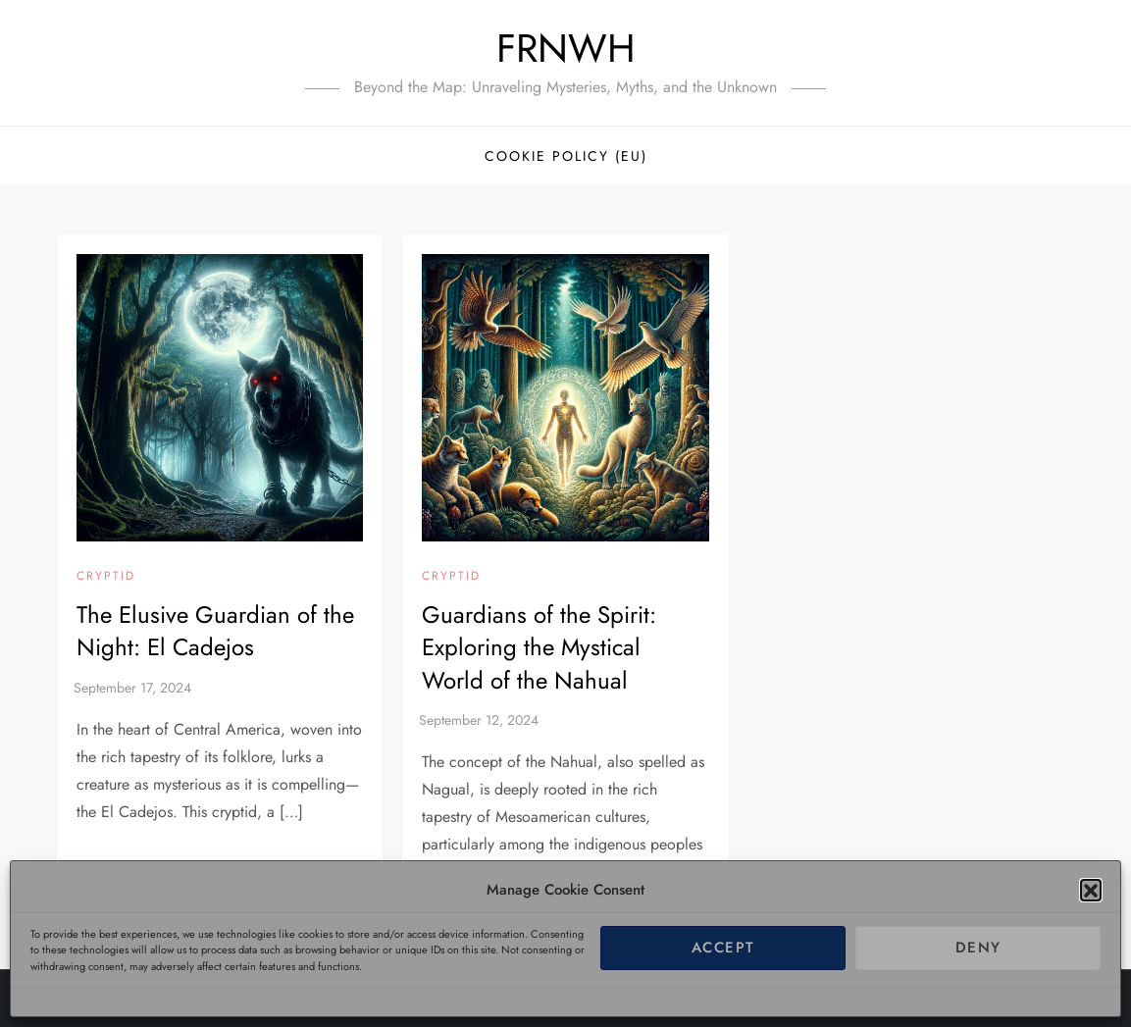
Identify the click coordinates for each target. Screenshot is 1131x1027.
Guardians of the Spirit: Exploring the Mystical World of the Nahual (539, 647)
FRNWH (566, 48)
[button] (1091, 889)
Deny (978, 947)
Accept (723, 947)
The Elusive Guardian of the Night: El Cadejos (215, 631)
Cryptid (106, 577)
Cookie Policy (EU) (566, 156)
